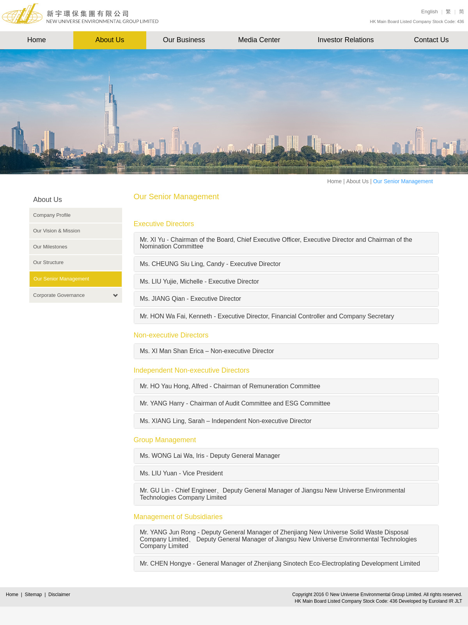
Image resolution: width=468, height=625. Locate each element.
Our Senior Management (61, 279)
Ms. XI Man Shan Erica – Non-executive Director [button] (207, 351)
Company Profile (52, 215)
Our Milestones (50, 247)
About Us (110, 40)
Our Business (184, 40)
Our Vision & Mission (56, 231)
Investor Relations (345, 40)
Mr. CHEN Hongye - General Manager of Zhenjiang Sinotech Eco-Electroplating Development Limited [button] (280, 563)
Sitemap (34, 594)
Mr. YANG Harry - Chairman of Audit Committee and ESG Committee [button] (235, 403)
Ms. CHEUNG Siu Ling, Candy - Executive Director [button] (210, 264)
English (429, 11)
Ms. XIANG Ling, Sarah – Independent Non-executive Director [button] (226, 421)
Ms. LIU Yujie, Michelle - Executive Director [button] (199, 281)
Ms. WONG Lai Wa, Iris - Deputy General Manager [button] (210, 455)
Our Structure (48, 262)
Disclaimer (59, 594)
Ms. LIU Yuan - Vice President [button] (181, 473)
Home (36, 40)
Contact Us (431, 40)
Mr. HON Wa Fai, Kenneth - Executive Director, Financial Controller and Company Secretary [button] (267, 316)
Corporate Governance (59, 295)
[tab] (286, 243)
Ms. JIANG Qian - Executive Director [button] (190, 298)
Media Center (259, 40)
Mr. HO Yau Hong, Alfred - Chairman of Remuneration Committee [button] (230, 386)
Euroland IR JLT (445, 601)
